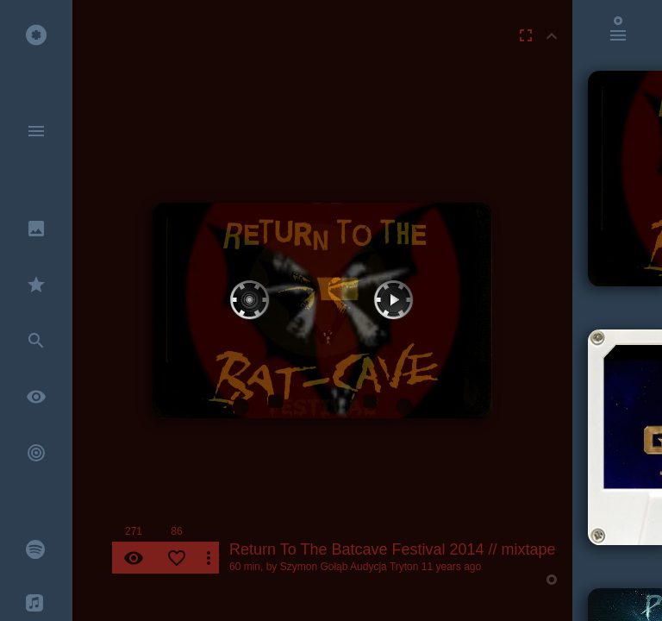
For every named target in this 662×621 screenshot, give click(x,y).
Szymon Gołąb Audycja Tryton (349, 567)
